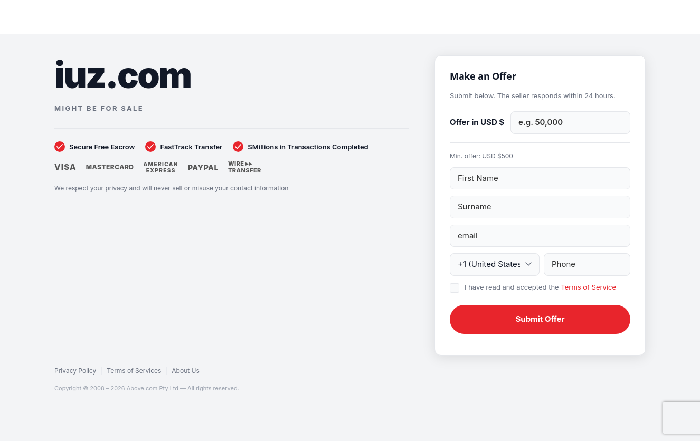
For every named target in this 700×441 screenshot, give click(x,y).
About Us (185, 371)
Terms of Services (134, 371)
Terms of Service (588, 287)
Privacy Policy (75, 371)
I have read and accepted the (540, 287)
